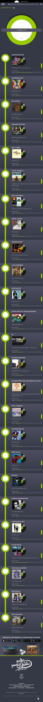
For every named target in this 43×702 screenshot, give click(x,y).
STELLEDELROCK (13, 688)
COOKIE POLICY (21, 693)
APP (21, 678)
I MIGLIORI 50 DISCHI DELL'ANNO (21, 686)
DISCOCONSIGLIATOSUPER (15, 685)
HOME (21, 674)
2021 (8, 8)
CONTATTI (21, 677)
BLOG (21, 675)
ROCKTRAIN (21, 688)
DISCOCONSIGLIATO (29, 685)
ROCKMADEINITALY (30, 688)
